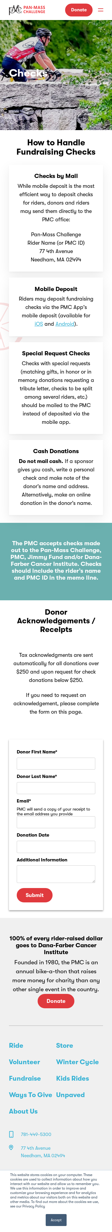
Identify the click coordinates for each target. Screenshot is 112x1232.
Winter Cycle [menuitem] (77, 1062)
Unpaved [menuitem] (70, 1095)
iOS (39, 324)
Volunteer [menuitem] (24, 1062)
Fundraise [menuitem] (25, 1078)
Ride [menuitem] (16, 1046)
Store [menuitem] (64, 1046)
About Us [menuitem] (23, 1111)
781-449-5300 (36, 1134)
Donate (79, 10)
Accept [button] (56, 1220)
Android (65, 324)
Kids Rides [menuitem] (72, 1078)
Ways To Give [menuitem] (30, 1095)
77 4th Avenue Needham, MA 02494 (43, 1152)
